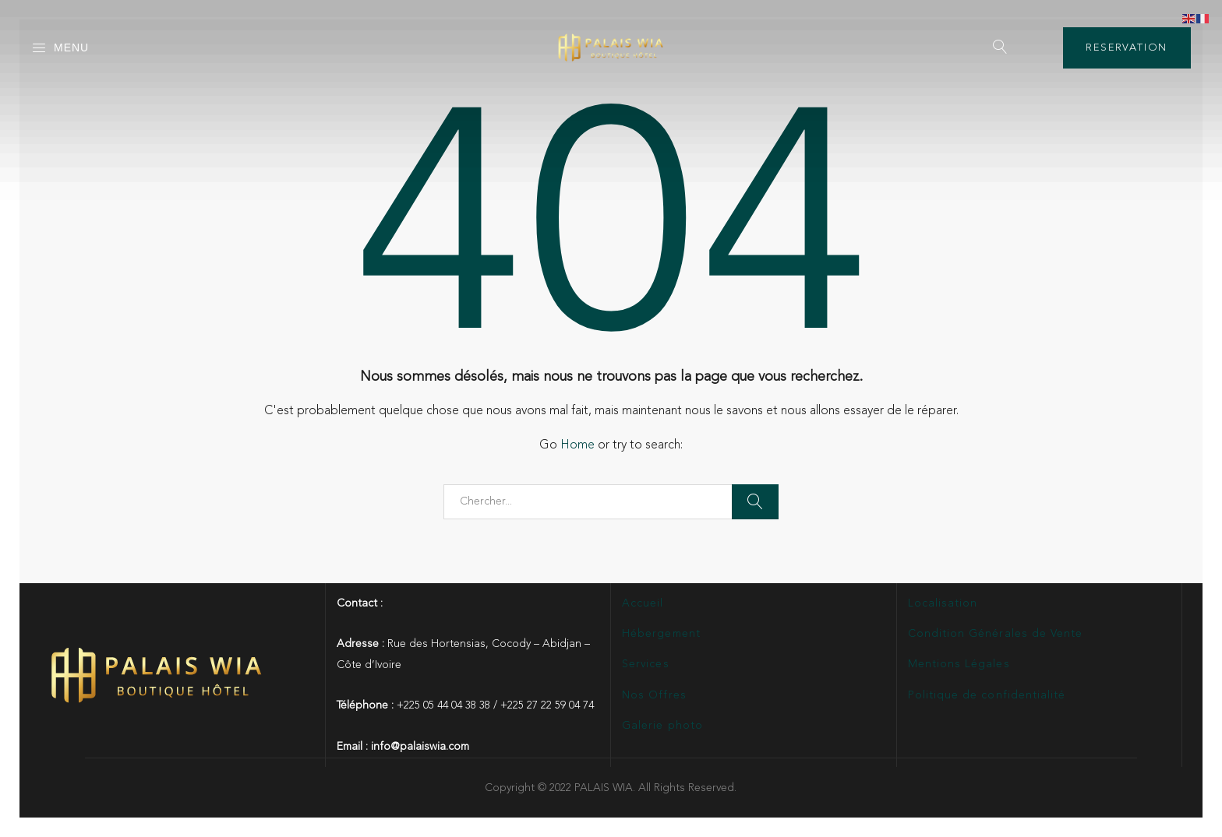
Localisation (943, 603)
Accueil (642, 603)
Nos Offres (654, 695)
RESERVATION (1126, 48)
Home (577, 445)
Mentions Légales (959, 664)
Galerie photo (662, 725)
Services (645, 664)
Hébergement (661, 633)
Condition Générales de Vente (995, 633)
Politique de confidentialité (986, 695)
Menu (60, 48)
